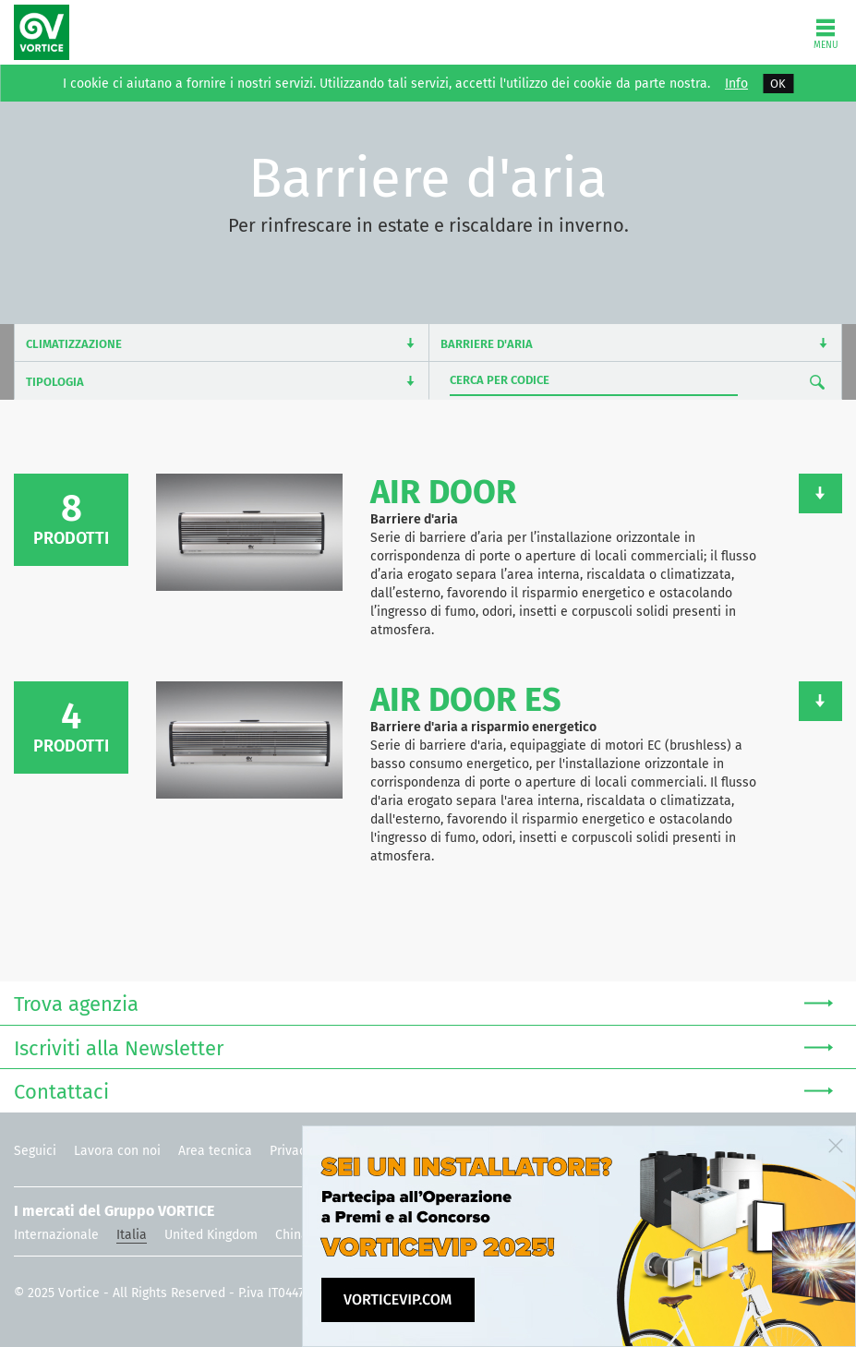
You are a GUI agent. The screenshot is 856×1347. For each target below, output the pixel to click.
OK (778, 83)
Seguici (35, 1151)
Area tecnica (215, 1151)
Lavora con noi (117, 1151)
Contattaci (423, 1090)
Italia (131, 1235)
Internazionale (56, 1235)
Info (736, 84)
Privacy (291, 1151)
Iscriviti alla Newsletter (423, 1046)
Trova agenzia (423, 1002)
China (291, 1235)
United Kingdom (211, 1235)
